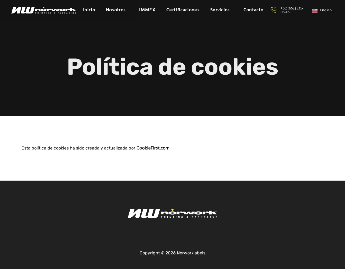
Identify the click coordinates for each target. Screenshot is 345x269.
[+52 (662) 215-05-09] (273, 10)
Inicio (89, 10)
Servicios (221, 10)
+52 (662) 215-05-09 (292, 10)
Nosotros (117, 10)
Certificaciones (182, 10)
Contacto (253, 10)
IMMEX (147, 10)
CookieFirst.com (153, 148)
